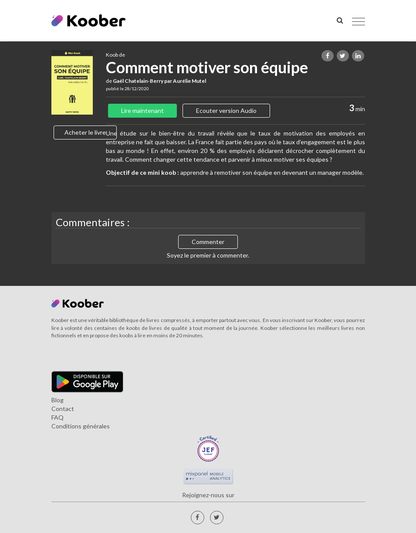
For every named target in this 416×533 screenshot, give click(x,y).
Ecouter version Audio (226, 110)
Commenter (208, 241)
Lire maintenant (142, 110)
